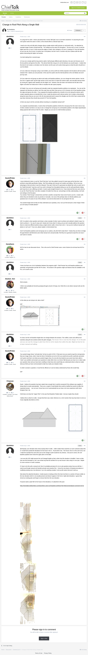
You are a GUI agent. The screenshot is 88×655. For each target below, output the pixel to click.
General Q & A (19, 31)
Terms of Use (38, 653)
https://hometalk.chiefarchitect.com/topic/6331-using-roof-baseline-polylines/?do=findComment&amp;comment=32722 (52, 485)
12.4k (8, 290)
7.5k (8, 392)
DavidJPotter (10, 178)
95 (12, 392)
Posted (25, 36)
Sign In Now (44, 638)
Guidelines (18, 17)
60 (12, 189)
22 (10, 48)
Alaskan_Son (10, 279)
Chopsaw (10, 381)
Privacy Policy (48, 653)
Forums (4, 17)
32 (12, 255)
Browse (5, 14)
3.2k (8, 189)
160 (12, 290)
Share (69, 30)
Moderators (27, 17)
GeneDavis (10, 244)
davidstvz (12, 29)
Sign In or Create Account (78, 7)
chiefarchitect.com (64, 2)
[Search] (73, 13)
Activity (12, 13)
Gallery (10, 17)
